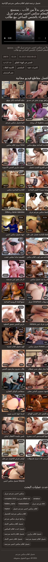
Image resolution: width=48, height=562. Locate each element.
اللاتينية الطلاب (7, 67)
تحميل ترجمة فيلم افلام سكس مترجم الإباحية (20, 3)
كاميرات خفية (31, 67)
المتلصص (19, 67)
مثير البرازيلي (7, 73)
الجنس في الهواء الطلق (22, 62)
